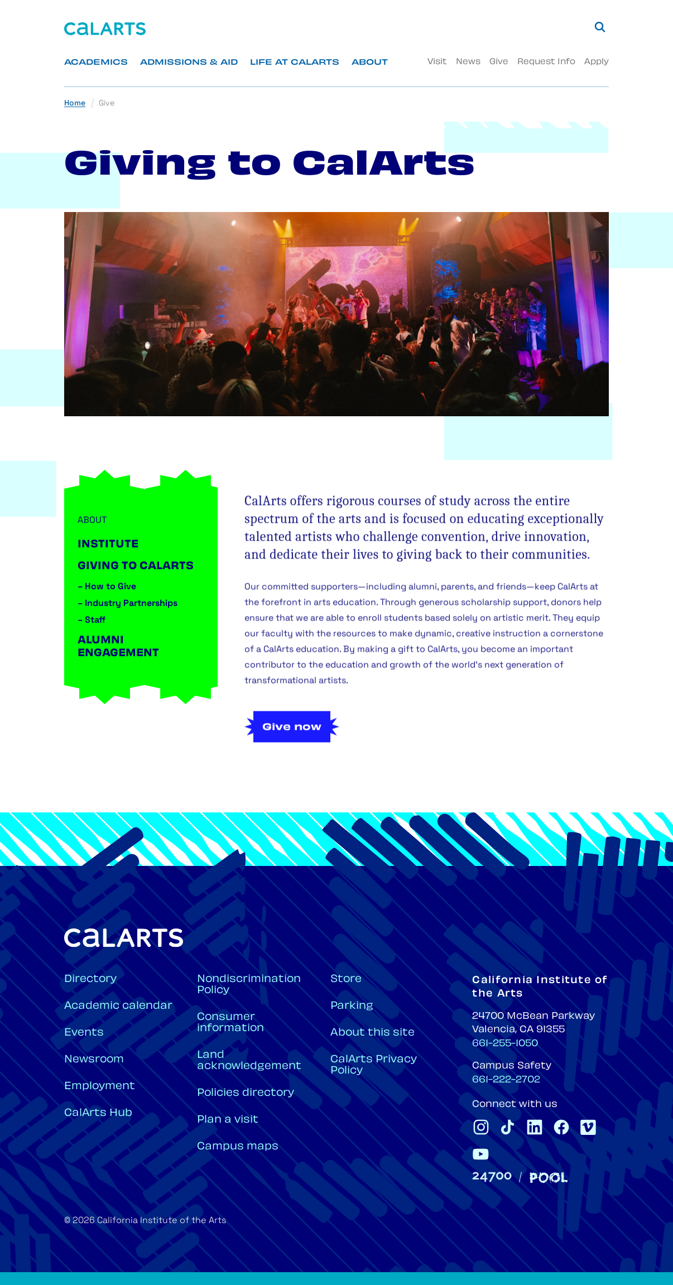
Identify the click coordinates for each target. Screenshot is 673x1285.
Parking (351, 1006)
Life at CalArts (294, 62)
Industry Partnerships (127, 603)
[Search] (600, 27)
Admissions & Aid (189, 62)
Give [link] (106, 103)
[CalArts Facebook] (561, 1127)
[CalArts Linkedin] (535, 1127)
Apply (596, 62)
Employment (99, 1086)
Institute (108, 545)
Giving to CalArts (136, 566)
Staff (91, 620)
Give (498, 62)
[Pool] (549, 1177)
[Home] (105, 28)
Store (346, 979)
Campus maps (237, 1147)
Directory (90, 979)
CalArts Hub (98, 1113)
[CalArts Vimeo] (588, 1127)
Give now (291, 752)
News (468, 62)
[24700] (492, 1177)
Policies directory (245, 1093)
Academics (96, 62)
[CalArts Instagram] (481, 1127)
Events (84, 1033)
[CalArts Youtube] (481, 1154)
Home (74, 103)
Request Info (546, 62)
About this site (372, 1033)
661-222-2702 (506, 1080)
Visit (437, 62)
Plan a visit (227, 1120)
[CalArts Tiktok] (508, 1127)
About (370, 62)
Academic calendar (118, 1006)
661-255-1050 (505, 1043)
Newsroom (94, 1060)
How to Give (107, 587)
